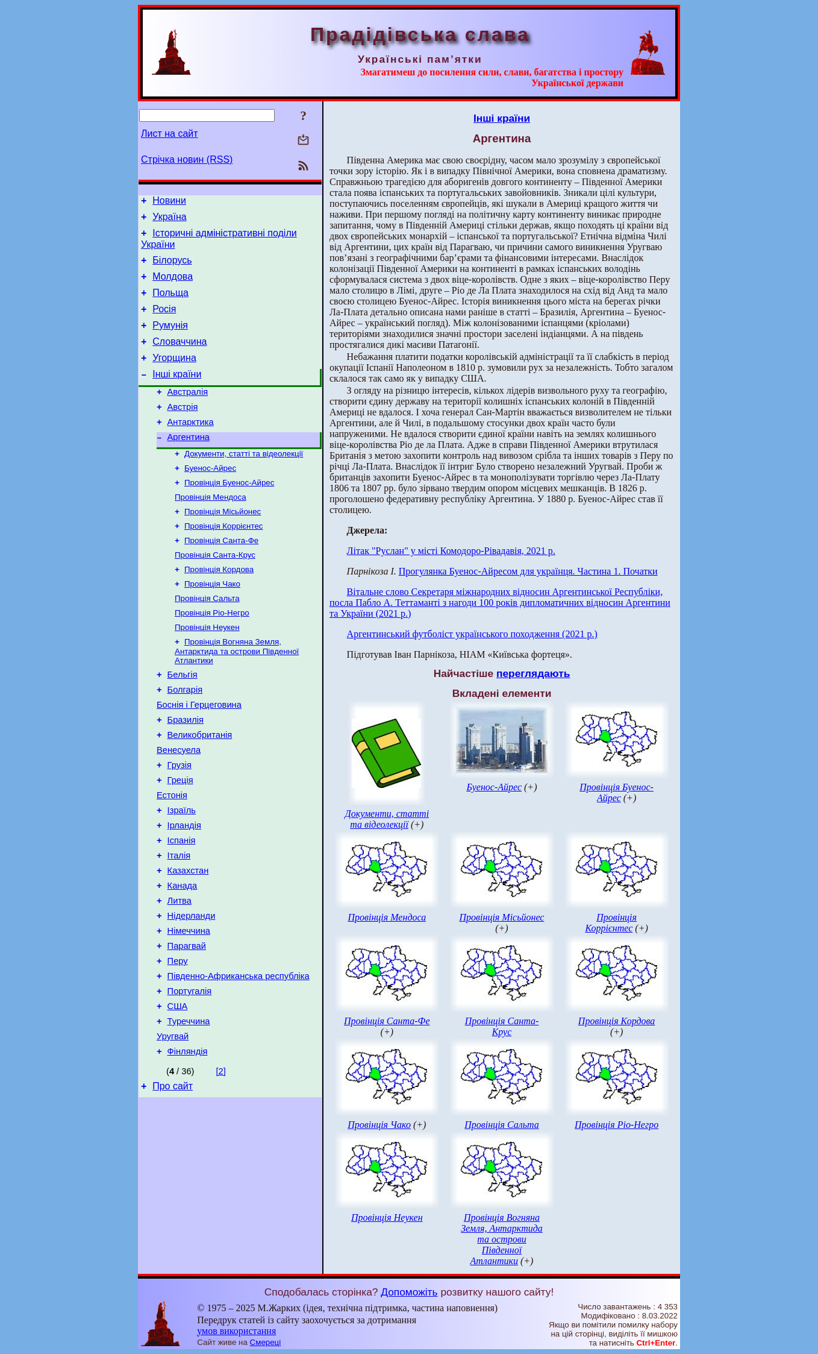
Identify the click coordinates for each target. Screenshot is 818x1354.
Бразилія (185, 771)
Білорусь (172, 267)
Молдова (172, 285)
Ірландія (184, 889)
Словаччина (179, 358)
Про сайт (172, 1179)
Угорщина (174, 376)
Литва (179, 973)
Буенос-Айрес (210, 497)
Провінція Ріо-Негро (212, 654)
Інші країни (176, 394)
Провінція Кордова (219, 607)
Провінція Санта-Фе (221, 576)
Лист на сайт (169, 133)
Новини (169, 202)
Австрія (182, 430)
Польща (170, 303)
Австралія (187, 413)
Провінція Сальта (207, 638)
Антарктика (190, 447)
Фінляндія (187, 1142)
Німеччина (188, 1007)
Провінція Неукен (207, 670)
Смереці (265, 1342)
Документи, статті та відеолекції (243, 481)
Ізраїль (181, 872)
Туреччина (188, 1108)
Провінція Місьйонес (222, 544)
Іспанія (181, 906)
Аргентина (188, 464)
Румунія (170, 340)
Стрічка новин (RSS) (187, 159)
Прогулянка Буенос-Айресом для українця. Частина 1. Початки (528, 571)
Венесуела (179, 805)
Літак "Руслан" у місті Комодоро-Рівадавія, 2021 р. (451, 551)
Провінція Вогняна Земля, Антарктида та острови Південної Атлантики (237, 695)
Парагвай (186, 1024)
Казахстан (188, 940)
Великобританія (200, 788)
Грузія (179, 822)
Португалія (189, 1075)
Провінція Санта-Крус (215, 591)
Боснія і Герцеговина (199, 754)
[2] (221, 1162)
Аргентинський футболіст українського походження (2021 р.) (472, 634)
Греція (180, 838)
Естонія (172, 855)
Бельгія (182, 720)
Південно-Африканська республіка (238, 1058)
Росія (164, 321)
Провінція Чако (212, 623)
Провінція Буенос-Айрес (229, 513)
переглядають (533, 673)
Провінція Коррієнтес (223, 560)
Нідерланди (191, 990)
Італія (179, 923)
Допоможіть (409, 1292)
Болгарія (185, 737)
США (177, 1092)
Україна (169, 220)
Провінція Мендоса (210, 529)
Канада (182, 957)
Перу (177, 1041)
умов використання (236, 1331)
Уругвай (173, 1125)
